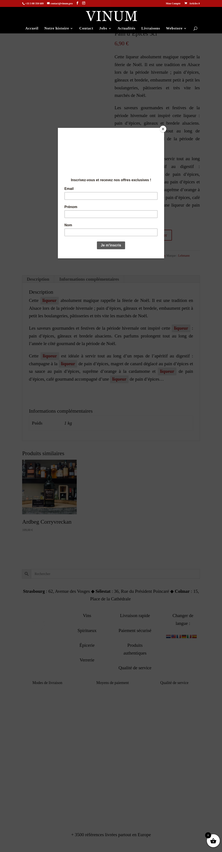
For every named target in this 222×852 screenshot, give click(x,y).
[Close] (163, 129)
